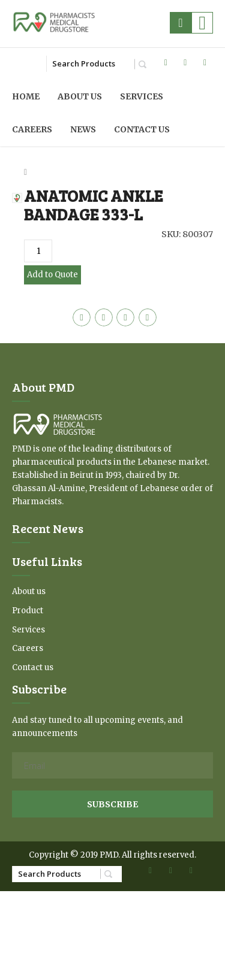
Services (141, 96)
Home (26, 96)
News (83, 129)
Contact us (142, 129)
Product (27, 610)
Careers (32, 129)
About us (80, 96)
